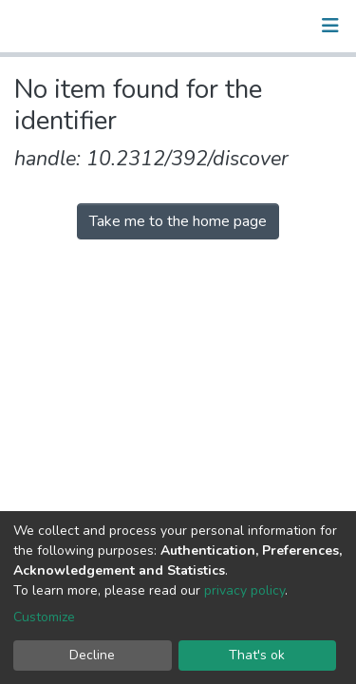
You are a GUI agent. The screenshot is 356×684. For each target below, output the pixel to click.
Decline (92, 655)
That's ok (257, 655)
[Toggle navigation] (330, 26)
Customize (44, 617)
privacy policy (244, 590)
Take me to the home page (178, 221)
